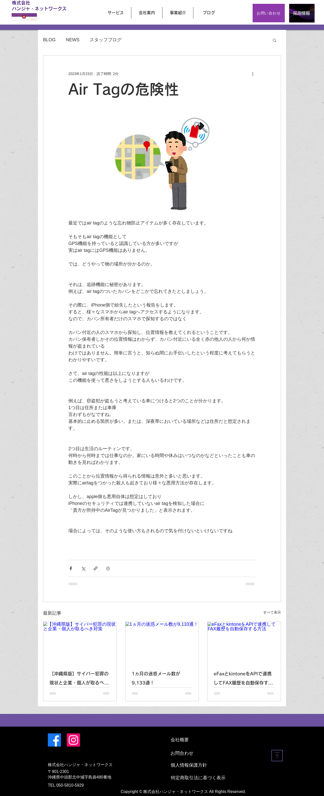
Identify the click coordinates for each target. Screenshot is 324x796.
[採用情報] (301, 13)
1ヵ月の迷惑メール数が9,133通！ (156, 678)
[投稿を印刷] (108, 568)
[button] (274, 40)
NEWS (72, 39)
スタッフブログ (106, 39)
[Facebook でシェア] (70, 568)
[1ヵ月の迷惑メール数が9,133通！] (162, 642)
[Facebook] (54, 740)
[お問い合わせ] (269, 13)
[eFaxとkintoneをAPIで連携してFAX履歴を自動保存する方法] (244, 642)
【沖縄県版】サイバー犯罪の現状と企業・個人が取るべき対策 (79, 679)
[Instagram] (73, 740)
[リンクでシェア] (95, 568)
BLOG (49, 39)
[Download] (277, 755)
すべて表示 (272, 612)
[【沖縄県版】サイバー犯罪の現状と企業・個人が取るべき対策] (79, 642)
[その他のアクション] (253, 74)
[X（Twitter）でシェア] (83, 568)
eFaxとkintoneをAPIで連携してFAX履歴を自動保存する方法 (243, 679)
